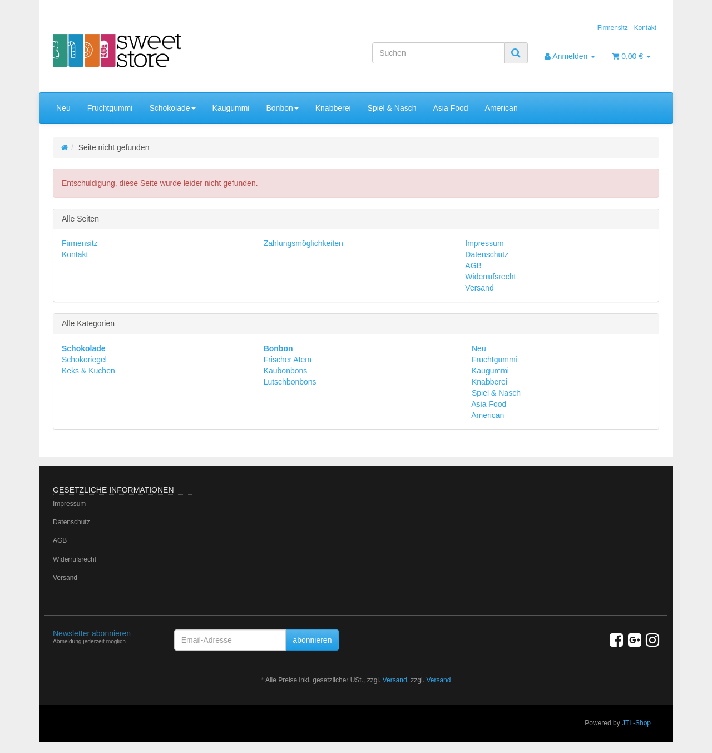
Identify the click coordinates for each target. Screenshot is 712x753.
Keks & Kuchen (88, 370)
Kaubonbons (286, 370)
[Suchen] (438, 52)
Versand (479, 287)
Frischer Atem (288, 359)
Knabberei (333, 108)
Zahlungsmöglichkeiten (303, 243)
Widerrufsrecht (490, 276)
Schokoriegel (84, 359)
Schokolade (172, 108)
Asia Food (450, 108)
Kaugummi (231, 108)
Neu (63, 108)
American (501, 108)
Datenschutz (486, 254)
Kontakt (645, 28)
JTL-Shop (636, 723)
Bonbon (282, 108)
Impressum (484, 243)
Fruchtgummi (110, 108)
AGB (473, 265)
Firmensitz (612, 28)
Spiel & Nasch (392, 108)
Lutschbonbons (290, 381)
